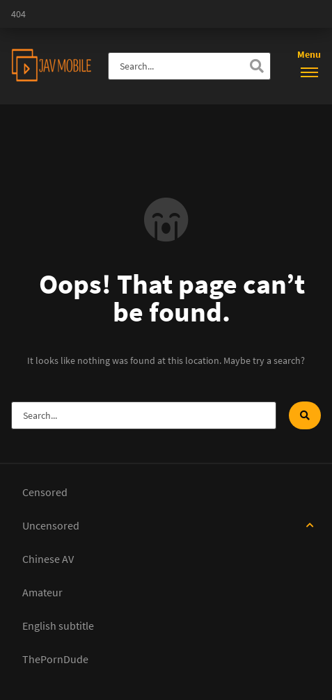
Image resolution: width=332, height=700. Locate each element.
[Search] (257, 66)
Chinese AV (48, 559)
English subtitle (58, 626)
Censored (45, 492)
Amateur (42, 592)
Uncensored (50, 525)
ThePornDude (55, 659)
